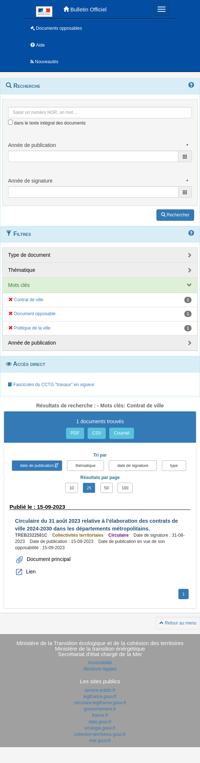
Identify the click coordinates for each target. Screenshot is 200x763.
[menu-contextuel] (10, 122)
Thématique (21, 270)
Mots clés (19, 285)
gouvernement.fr (100, 709)
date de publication (37, 465)
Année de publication (32, 343)
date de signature (132, 465)
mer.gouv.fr (100, 740)
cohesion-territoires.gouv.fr (100, 734)
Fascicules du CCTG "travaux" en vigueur (51, 384)
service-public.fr (100, 690)
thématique (85, 465)
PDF (75, 433)
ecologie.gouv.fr (100, 728)
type (174, 465)
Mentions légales (100, 669)
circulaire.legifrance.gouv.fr (100, 702)
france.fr (100, 715)
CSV (96, 433)
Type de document (29, 255)
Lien (30, 572)
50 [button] (106, 488)
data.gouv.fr (100, 721)
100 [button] (125, 488)
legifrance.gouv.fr (99, 696)
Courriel (121, 433)
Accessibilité (100, 662)
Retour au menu (177, 623)
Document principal (48, 559)
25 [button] (89, 488)
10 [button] (71, 488)
